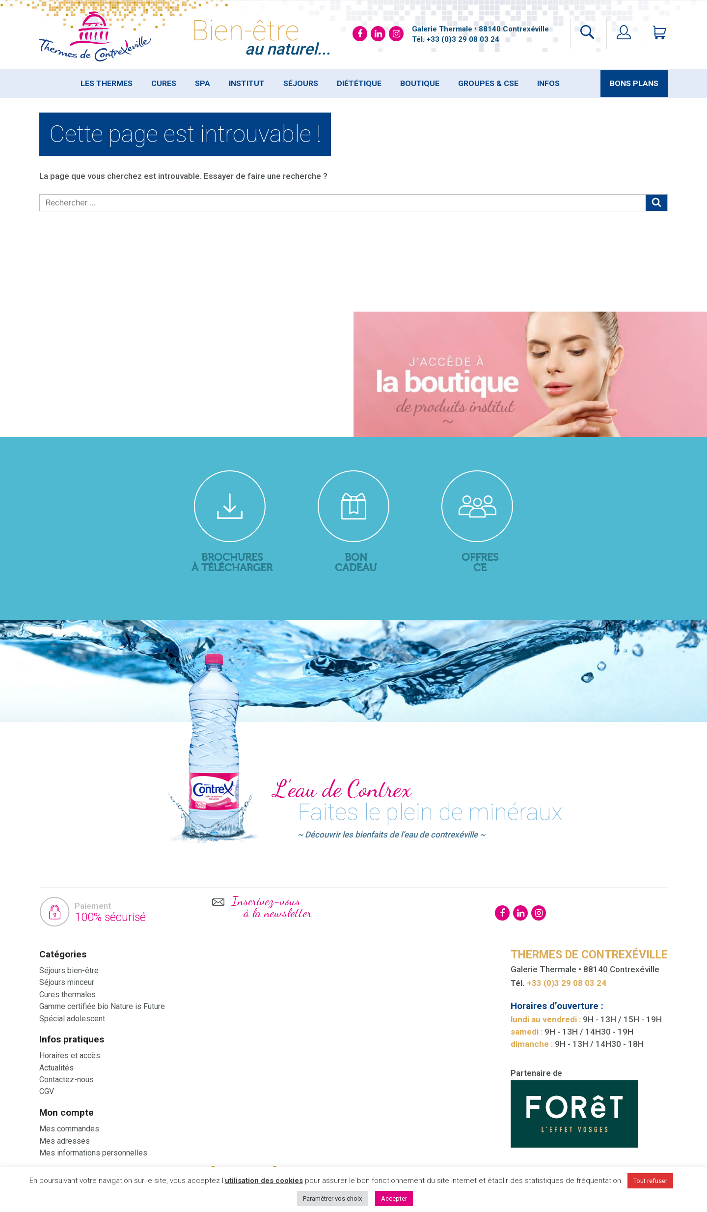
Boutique (419, 83)
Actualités (56, 1067)
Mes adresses (64, 1141)
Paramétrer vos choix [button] (332, 1198)
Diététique (359, 83)
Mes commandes (69, 1128)
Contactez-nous (66, 1079)
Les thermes (107, 83)
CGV (46, 1091)
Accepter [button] (394, 1198)
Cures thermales (67, 994)
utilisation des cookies (264, 1180)
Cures (163, 83)
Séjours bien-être (69, 970)
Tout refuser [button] (650, 1180)
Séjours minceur (66, 982)
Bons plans (634, 83)
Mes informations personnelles (93, 1152)
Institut (247, 83)
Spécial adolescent (72, 1018)
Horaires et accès (69, 1055)
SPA (202, 83)
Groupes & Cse (488, 83)
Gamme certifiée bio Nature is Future (102, 1006)
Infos (548, 83)
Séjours (300, 83)
